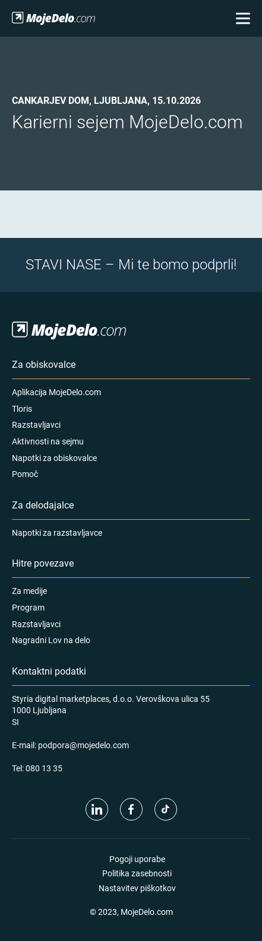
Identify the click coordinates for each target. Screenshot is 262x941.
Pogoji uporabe (137, 858)
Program (28, 607)
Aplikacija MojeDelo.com (56, 392)
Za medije (29, 590)
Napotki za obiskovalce (54, 457)
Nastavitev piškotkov (137, 888)
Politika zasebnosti (137, 873)
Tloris (22, 408)
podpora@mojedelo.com (83, 745)
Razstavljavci (36, 424)
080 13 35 (44, 768)
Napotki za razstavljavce (57, 532)
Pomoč (25, 473)
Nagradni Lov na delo (51, 640)
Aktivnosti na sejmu (48, 441)
